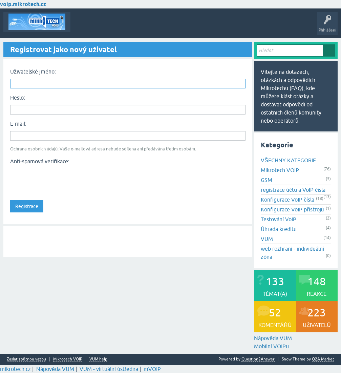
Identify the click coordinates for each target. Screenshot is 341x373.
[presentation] (61, 180)
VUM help (98, 359)
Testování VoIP (278, 219)
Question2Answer (258, 359)
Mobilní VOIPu (271, 346)
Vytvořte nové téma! (205, 26)
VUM (267, 239)
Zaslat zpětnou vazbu (26, 359)
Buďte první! (108, 26)
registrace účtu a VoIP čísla (293, 190)
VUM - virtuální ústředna (109, 369)
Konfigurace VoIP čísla (287, 199)
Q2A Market (323, 359)
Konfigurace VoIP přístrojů (292, 209)
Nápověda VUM (273, 338)
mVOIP (152, 369)
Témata (82, 26)
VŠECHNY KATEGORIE (288, 160)
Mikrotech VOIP (280, 170)
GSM (266, 180)
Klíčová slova (139, 26)
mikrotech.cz (15, 369)
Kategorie (167, 26)
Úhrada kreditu (279, 229)
